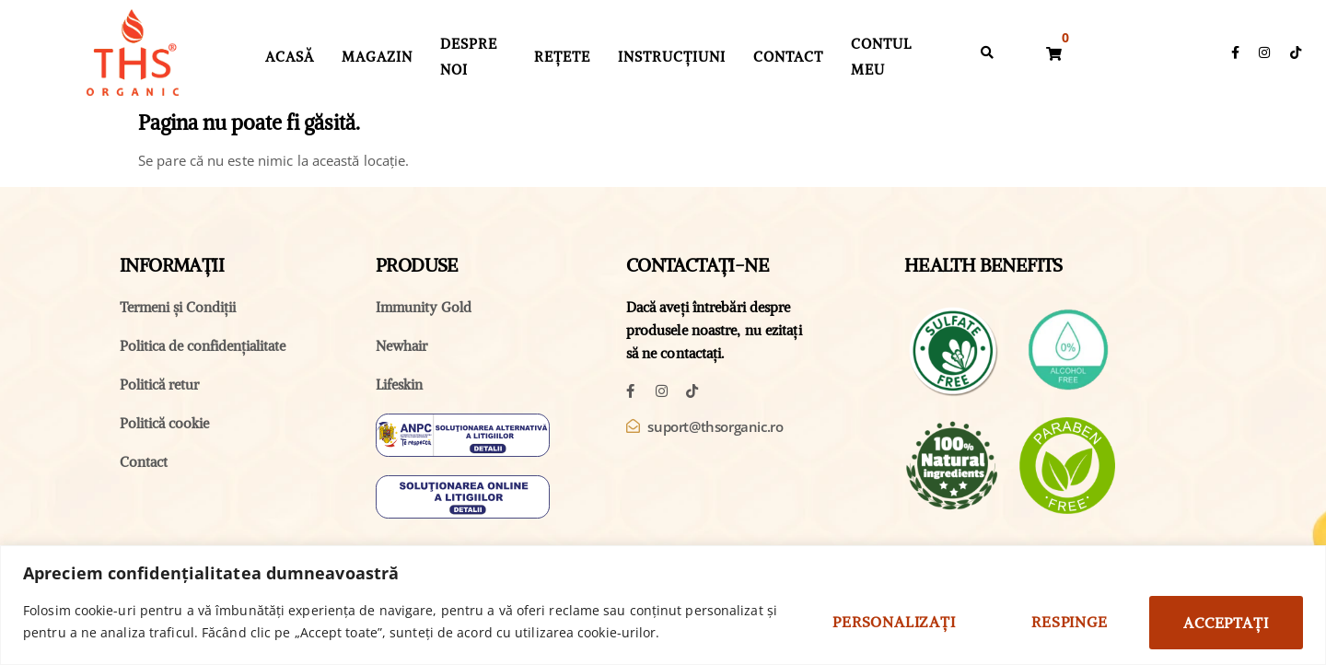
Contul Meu (881, 57)
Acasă (289, 56)
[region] (663, 604)
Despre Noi (468, 57)
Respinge (1061, 621)
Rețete (562, 56)
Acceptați (1223, 621)
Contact (788, 56)
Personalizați (881, 621)
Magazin (377, 56)
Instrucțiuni (672, 56)
